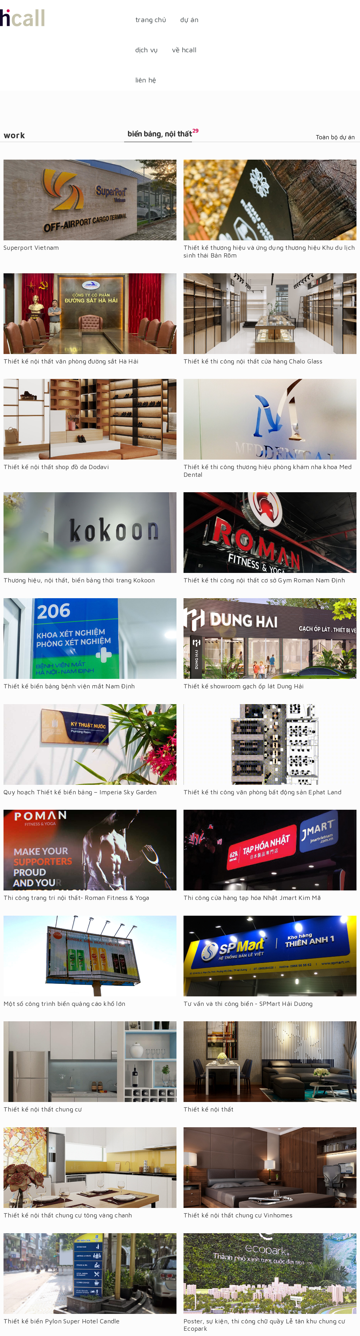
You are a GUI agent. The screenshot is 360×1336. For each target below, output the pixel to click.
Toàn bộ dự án (335, 137)
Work (15, 135)
